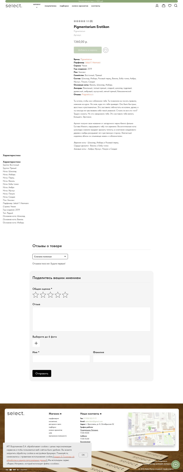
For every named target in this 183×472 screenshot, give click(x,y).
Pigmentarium (86, 59)
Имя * (35, 352)
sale (50, 433)
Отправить (41, 373)
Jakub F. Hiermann (93, 62)
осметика (53, 421)
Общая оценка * (42, 288)
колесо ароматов (55, 430)
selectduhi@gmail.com (94, 421)
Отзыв (36, 304)
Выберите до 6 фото (44, 336)
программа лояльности (58, 436)
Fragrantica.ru (87, 94)
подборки (52, 427)
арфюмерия (54, 418)
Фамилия (98, 352)
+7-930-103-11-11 (90, 418)
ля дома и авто (55, 424)
